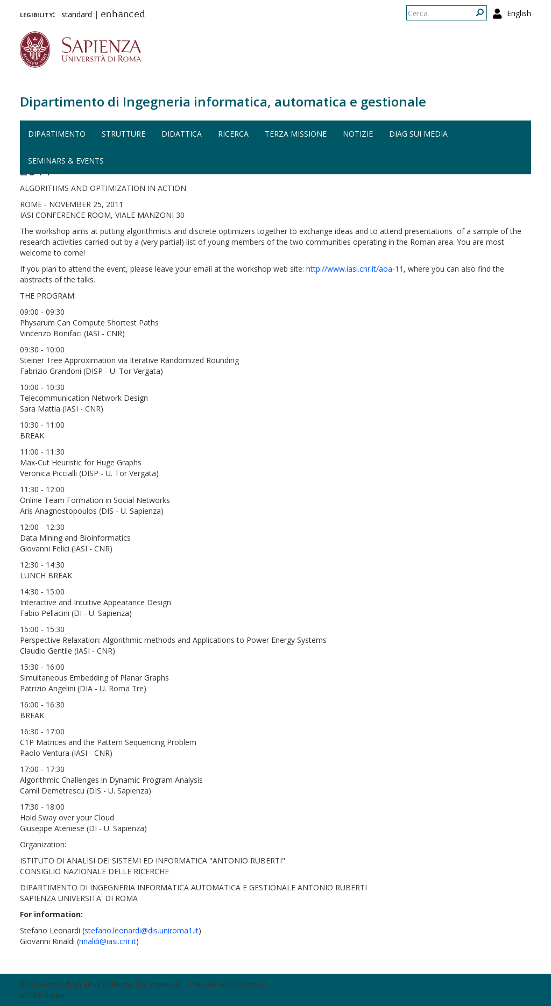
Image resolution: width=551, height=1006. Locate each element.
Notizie (358, 134)
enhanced (123, 15)
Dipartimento (57, 134)
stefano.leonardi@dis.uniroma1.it (141, 930)
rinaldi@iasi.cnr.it (107, 941)
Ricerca (233, 134)
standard (76, 14)
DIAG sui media (418, 134)
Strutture (123, 134)
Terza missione (296, 134)
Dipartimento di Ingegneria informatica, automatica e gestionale (223, 101)
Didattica (181, 134)
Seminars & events (66, 160)
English (519, 13)
